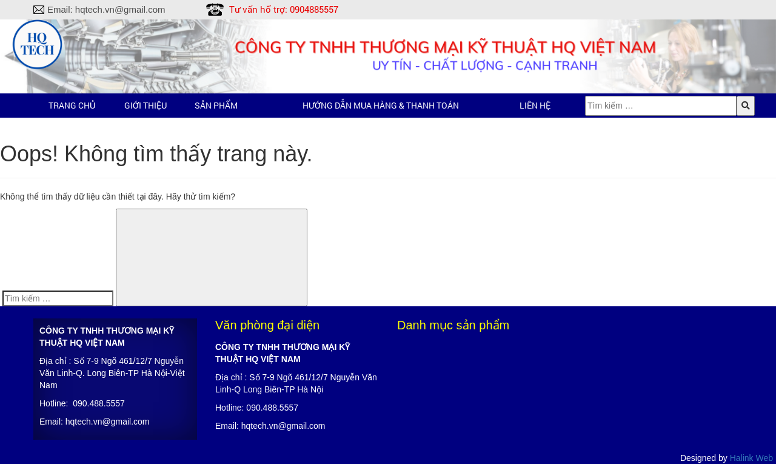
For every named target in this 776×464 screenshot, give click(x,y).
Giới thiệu (145, 105)
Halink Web (751, 458)
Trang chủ (71, 105)
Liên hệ (535, 105)
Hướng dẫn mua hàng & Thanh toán (381, 105)
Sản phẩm (216, 105)
